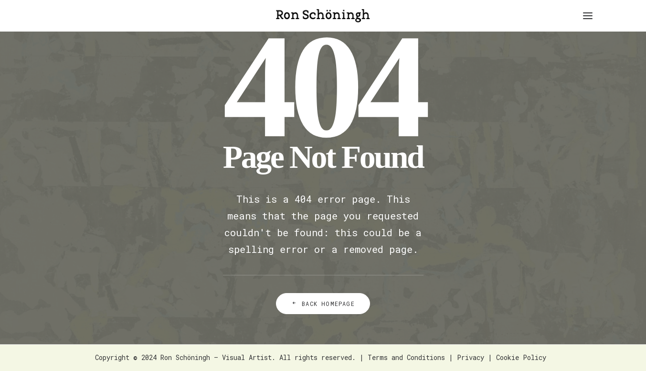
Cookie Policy (521, 357)
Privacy (470, 357)
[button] (588, 16)
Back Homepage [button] (323, 303)
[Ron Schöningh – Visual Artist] (322, 16)
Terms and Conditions (406, 357)
